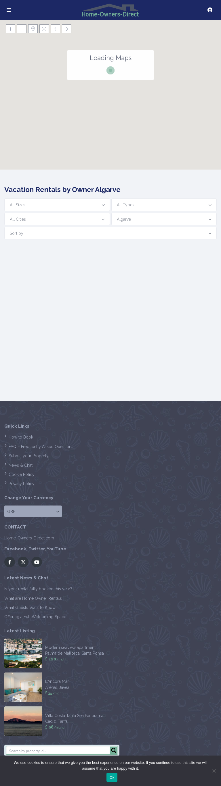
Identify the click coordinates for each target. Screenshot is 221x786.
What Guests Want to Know (30, 607)
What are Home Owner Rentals (33, 598)
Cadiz (50, 721)
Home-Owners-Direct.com (29, 538)
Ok (111, 777)
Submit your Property (29, 455)
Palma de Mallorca (62, 653)
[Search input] (58, 750)
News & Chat (21, 465)
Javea (64, 687)
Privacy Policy (22, 483)
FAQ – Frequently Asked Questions (41, 446)
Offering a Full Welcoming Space (35, 616)
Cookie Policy (22, 474)
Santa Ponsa (93, 653)
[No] (214, 771)
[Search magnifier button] (114, 750)
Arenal (51, 687)
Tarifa (63, 721)
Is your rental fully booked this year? (38, 589)
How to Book (21, 437)
